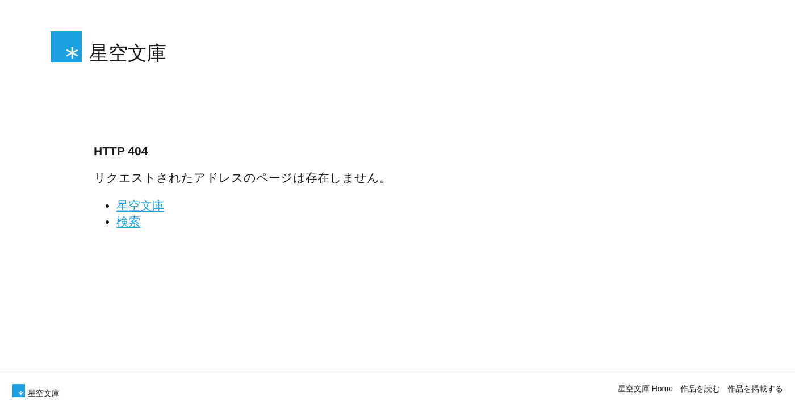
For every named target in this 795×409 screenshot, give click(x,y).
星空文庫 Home (645, 388)
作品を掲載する (755, 388)
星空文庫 (140, 205)
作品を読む (700, 388)
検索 (128, 221)
